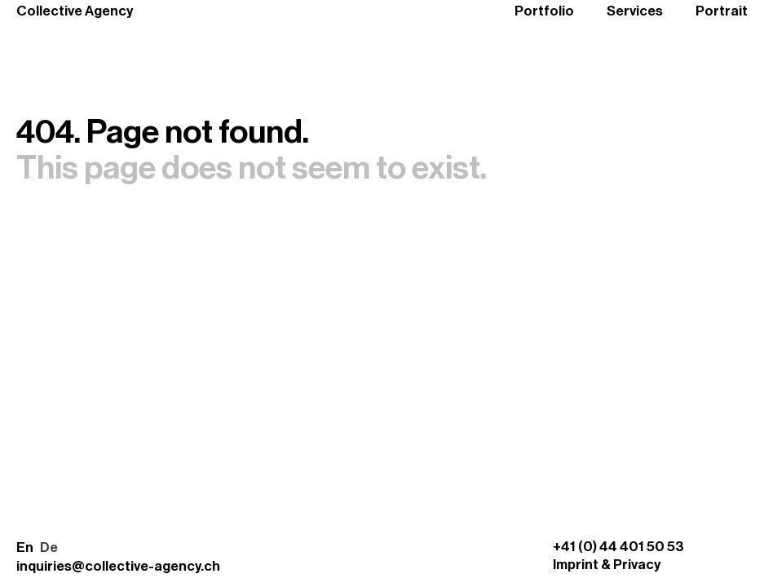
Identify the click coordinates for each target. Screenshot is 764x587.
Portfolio (544, 11)
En (24, 547)
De (49, 547)
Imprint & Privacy (606, 565)
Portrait (722, 11)
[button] (37, 548)
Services (635, 11)
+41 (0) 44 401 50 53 (618, 547)
